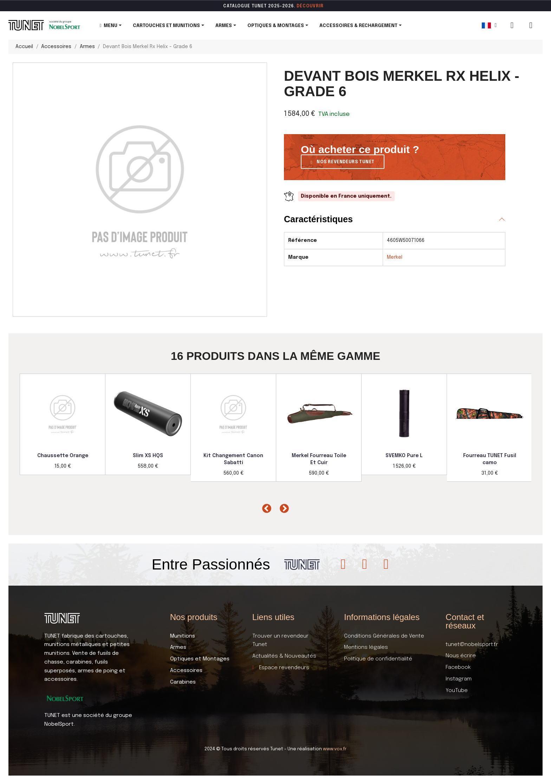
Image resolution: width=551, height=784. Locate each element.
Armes (178, 647)
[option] (62, 424)
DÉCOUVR (308, 6)
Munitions (182, 636)
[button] (342, 161)
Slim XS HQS (148, 455)
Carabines (183, 682)
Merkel (394, 257)
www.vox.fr (334, 749)
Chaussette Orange (62, 455)
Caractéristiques (318, 219)
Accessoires (186, 670)
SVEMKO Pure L (404, 455)
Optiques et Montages (199, 659)
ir (321, 6)
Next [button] (282, 506)
